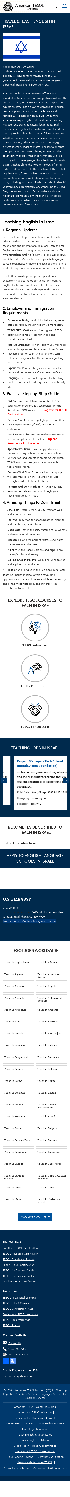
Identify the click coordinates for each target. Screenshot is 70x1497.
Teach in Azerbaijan (49, 1033)
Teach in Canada (13, 1163)
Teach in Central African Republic (51, 1177)
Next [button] (66, 780)
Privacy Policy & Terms (16, 1468)
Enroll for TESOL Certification (20, 1248)
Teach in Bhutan (46, 1092)
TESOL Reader (11, 1325)
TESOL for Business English (19, 1276)
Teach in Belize (13, 1080)
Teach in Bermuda (14, 1092)
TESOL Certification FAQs (18, 1309)
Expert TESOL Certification (18, 1265)
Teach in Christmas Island (48, 1201)
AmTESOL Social (18, 1354)
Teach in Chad (12, 1187)
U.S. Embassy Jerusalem (17, 912)
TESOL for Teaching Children (20, 1270)
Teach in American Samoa (48, 976)
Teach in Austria (13, 1033)
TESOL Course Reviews (19, 1457)
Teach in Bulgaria (47, 1128)
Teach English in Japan (35, 1429)
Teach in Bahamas (14, 1045)
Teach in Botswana (15, 1116)
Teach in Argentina (15, 1009)
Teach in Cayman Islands (14, 1177)
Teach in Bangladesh (16, 1057)
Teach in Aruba (13, 1021)
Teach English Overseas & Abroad (35, 1418)
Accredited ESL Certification (35, 1412)
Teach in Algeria (13, 974)
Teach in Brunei (13, 1128)
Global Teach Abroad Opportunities (35, 1446)
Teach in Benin (46, 1080)
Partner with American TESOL (34, 1462)
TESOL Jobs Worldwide (16, 1320)
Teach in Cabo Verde (49, 1163)
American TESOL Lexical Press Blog (35, 1407)
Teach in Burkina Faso (17, 1140)
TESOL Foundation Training (19, 1259)
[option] (35, 780)
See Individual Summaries (18, 67)
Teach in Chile (45, 1187)
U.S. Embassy (11, 908)
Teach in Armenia (47, 1009)
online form (28, 843)
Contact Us (14, 1343)
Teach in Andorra (14, 986)
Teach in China (12, 1199)
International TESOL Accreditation (35, 1451)
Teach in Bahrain (47, 1045)
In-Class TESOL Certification (19, 1281)
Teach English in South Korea (35, 1434)
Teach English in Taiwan (35, 1440)
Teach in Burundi (47, 1140)
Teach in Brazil (46, 1116)
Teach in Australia (47, 1021)
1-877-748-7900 (17, 1349)
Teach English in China (51, 1423)
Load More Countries (35, 1217)
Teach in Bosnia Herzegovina (46, 1106)
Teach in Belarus (14, 1069)
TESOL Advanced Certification (20, 1254)
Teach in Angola (46, 986)
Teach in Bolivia (13, 1104)
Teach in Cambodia (15, 1152)
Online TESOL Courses (19, 1423)
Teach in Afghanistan (16, 962)
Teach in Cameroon (48, 1152)
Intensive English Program (18, 1376)
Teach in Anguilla (14, 998)
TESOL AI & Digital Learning (19, 1297)
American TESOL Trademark (50, 1468)
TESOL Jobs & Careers (16, 1303)
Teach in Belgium (47, 1069)
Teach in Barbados (48, 1057)
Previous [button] (4, 780)
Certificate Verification (51, 1457)
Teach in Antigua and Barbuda (49, 999)
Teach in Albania (47, 962)
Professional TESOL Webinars (20, 1314)
